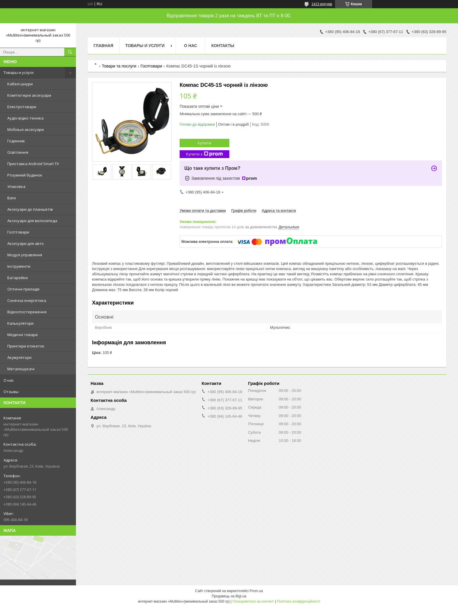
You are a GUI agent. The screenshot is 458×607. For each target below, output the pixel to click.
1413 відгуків (321, 4)
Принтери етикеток (25, 346)
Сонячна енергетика (26, 300)
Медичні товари (22, 334)
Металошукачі (20, 368)
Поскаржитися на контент (253, 601)
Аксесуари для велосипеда (32, 220)
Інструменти (18, 266)
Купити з (204, 154)
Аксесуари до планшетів (30, 209)
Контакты (222, 45)
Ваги (11, 197)
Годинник (16, 140)
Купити (204, 143)
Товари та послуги (119, 66)
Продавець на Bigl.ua (229, 596)
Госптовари (18, 232)
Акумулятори (19, 357)
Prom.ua (256, 591)
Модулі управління (24, 254)
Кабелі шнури (20, 84)
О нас (9, 380)
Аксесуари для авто (25, 243)
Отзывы (11, 391)
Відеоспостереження (26, 311)
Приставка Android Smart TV (33, 163)
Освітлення (17, 152)
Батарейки (17, 277)
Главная (103, 45)
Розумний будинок (24, 175)
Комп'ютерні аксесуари (29, 95)
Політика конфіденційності (298, 601)
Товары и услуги (19, 72)
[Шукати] (70, 52)
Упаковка (16, 186)
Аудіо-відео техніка (25, 118)
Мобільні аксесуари (25, 129)
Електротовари (21, 106)
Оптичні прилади (23, 289)
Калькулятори (20, 323)
